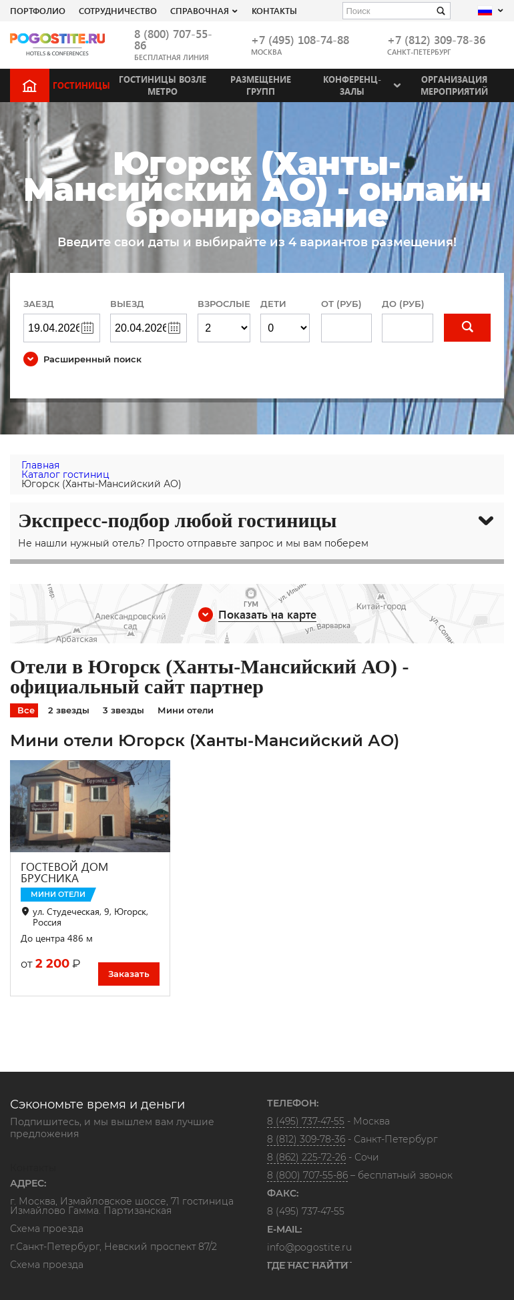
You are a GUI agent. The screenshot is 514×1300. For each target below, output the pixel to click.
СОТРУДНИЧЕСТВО (118, 10)
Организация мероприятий (454, 85)
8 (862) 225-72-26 (306, 1157)
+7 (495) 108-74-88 (300, 39)
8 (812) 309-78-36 (306, 1139)
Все (26, 710)
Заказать (129, 973)
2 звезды (68, 710)
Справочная (199, 10)
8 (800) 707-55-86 (173, 39)
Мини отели (186, 710)
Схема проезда (46, 1229)
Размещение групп (260, 85)
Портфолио (37, 10)
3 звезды (123, 710)
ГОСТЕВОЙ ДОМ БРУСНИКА (64, 872)
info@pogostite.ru (309, 1247)
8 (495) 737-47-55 (305, 1121)
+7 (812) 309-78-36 (436, 39)
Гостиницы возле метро (162, 85)
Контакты (274, 10)
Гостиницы (81, 85)
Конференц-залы (352, 85)
